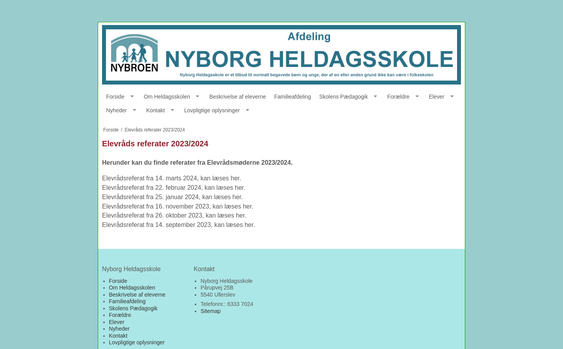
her (249, 224)
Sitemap (211, 311)
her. (236, 178)
